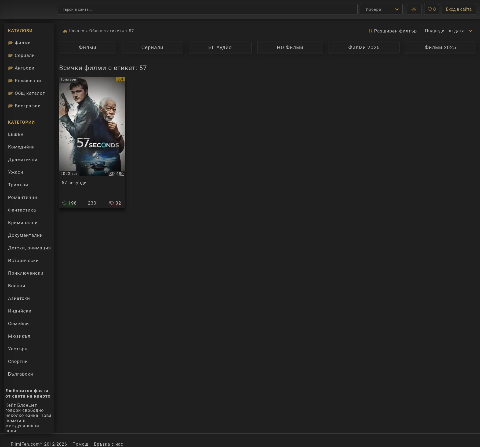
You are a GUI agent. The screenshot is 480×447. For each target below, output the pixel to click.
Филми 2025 (440, 47)
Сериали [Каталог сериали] (21, 55)
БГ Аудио (220, 47)
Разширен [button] (390, 31)
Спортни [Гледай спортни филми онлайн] (18, 361)
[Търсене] (208, 9)
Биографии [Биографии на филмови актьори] (24, 105)
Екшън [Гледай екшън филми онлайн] (16, 134)
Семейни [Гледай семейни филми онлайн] (18, 323)
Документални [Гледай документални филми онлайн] (25, 235)
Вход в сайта (459, 9)
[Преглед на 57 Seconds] (92, 142)
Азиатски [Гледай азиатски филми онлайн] (19, 298)
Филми (88, 47)
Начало (77, 30)
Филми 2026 (364, 47)
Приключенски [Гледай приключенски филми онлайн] (25, 273)
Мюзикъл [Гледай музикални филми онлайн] (19, 336)
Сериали (152, 47)
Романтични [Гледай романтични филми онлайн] (22, 197)
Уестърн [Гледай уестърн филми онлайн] (18, 348)
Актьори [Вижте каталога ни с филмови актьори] (21, 68)
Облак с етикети (106, 30)
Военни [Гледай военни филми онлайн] (17, 285)
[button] (414, 9)
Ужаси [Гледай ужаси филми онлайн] (15, 172)
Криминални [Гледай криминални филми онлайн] (23, 222)
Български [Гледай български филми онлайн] (20, 374)
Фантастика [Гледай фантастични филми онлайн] (22, 210)
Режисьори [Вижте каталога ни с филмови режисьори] (24, 80)
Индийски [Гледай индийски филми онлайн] (19, 311)
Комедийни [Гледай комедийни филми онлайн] (21, 147)
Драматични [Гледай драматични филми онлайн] (23, 159)
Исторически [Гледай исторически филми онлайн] (23, 260)
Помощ (80, 444)
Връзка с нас (108, 444)
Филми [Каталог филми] (19, 42)
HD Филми (290, 47)
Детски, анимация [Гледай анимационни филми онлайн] (29, 247)
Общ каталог (26, 93)
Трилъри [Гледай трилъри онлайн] (18, 186)
